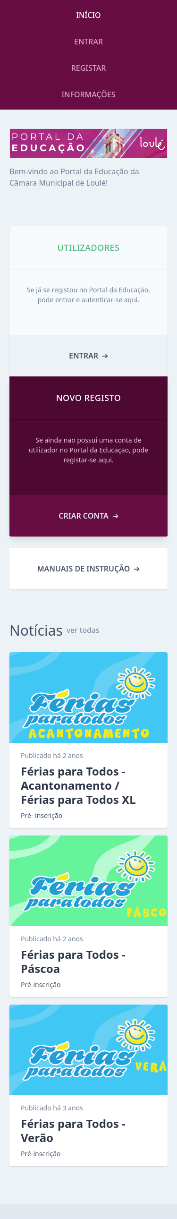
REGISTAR (88, 68)
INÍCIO (88, 15)
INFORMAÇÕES (88, 94)
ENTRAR (88, 41)
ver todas (83, 630)
